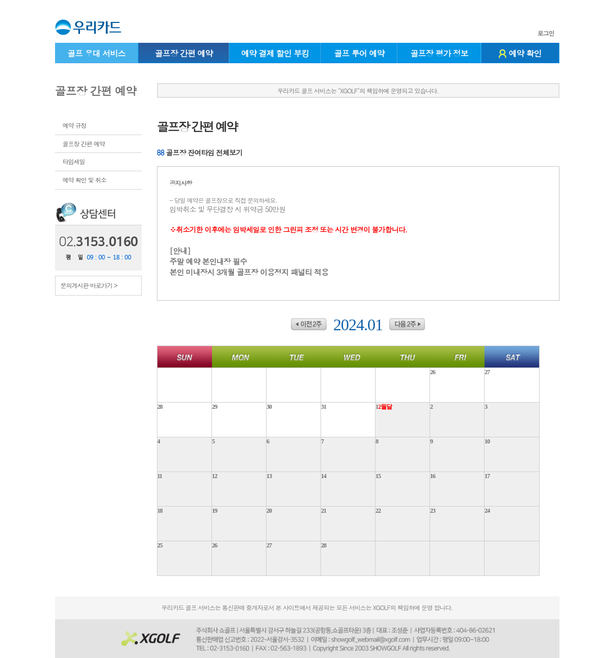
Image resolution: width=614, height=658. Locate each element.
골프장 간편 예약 (184, 53)
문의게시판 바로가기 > (89, 285)
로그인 (546, 33)
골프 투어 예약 (359, 53)
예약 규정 (75, 125)
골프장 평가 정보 (439, 53)
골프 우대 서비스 (96, 53)
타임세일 (74, 161)
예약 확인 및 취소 (84, 179)
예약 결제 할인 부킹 (275, 53)
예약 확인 (520, 53)
